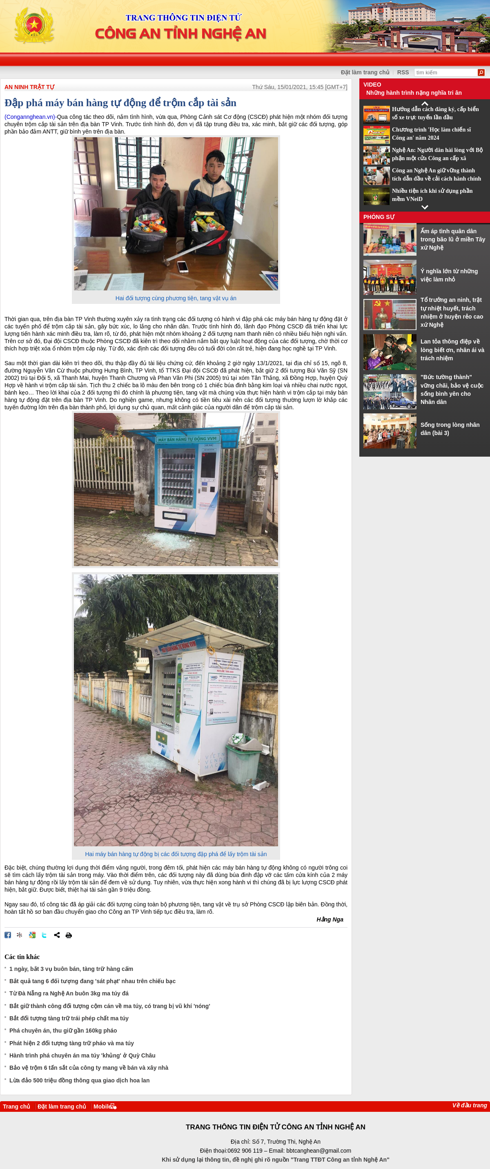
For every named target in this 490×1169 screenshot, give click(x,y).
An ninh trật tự (29, 87)
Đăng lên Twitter (44, 935)
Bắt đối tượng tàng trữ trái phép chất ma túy (69, 1018)
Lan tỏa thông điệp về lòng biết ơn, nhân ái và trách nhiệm (452, 349)
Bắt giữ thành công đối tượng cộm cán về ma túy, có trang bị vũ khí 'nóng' (109, 1006)
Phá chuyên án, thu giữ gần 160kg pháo (63, 1030)
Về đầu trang (469, 1105)
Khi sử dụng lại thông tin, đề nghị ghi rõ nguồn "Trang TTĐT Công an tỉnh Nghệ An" (276, 1159)
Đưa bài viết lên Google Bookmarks (32, 935)
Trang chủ (16, 1106)
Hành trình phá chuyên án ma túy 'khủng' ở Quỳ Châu (82, 1055)
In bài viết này (68, 935)
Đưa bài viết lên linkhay (20, 935)
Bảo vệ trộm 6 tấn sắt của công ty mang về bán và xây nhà (88, 1067)
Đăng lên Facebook (7, 935)
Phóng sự (378, 217)
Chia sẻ (56, 935)
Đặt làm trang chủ (62, 1106)
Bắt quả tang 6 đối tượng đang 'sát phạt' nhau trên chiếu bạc (92, 981)
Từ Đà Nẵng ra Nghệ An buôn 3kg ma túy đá (69, 993)
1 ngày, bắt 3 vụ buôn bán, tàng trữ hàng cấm (71, 969)
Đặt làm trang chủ (365, 72)
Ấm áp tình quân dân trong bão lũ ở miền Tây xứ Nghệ (453, 239)
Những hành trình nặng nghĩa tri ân (414, 92)
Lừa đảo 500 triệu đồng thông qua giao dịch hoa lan (79, 1080)
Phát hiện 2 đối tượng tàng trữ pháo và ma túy (71, 1043)
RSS (403, 72)
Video (372, 84)
